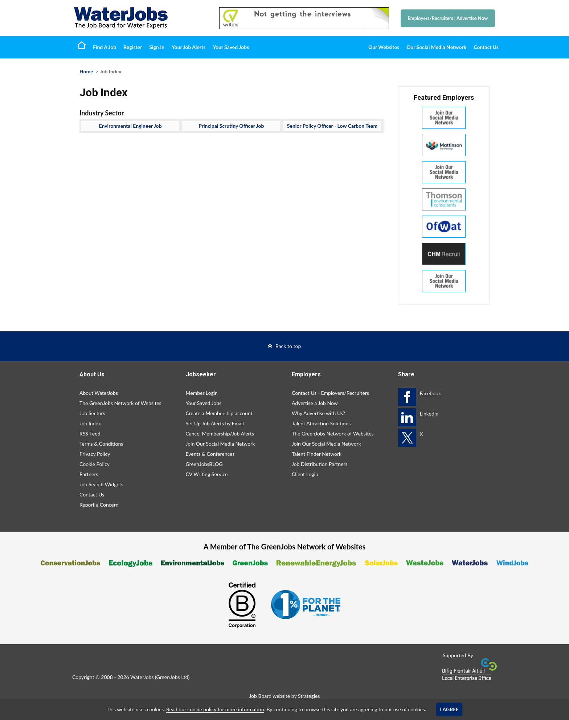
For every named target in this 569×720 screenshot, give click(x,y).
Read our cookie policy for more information (215, 709)
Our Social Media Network (436, 47)
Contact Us (486, 47)
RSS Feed (89, 433)
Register (132, 47)
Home (82, 45)
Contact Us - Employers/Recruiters (330, 393)
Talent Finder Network (316, 454)
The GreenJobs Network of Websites (120, 403)
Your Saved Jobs (231, 47)
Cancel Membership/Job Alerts (220, 433)
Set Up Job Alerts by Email (215, 423)
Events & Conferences (210, 454)
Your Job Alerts (188, 47)
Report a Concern (99, 505)
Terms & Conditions (101, 444)
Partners (88, 474)
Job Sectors (92, 413)
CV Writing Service (207, 474)
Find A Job (104, 47)
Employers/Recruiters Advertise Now (448, 18)
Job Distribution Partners (320, 464)
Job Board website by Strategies (284, 696)
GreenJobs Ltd (172, 677)
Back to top (288, 346)
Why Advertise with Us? (318, 413)
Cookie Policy (94, 464)
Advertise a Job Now (315, 403)
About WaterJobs (98, 393)
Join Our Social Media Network (220, 444)
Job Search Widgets (101, 484)
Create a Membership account (219, 413)
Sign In (156, 47)
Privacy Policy (94, 454)
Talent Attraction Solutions (321, 423)
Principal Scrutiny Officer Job (231, 126)
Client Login (305, 474)
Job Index (90, 423)
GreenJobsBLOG (204, 464)
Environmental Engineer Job (130, 126)
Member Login (202, 393)
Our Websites (383, 47)
